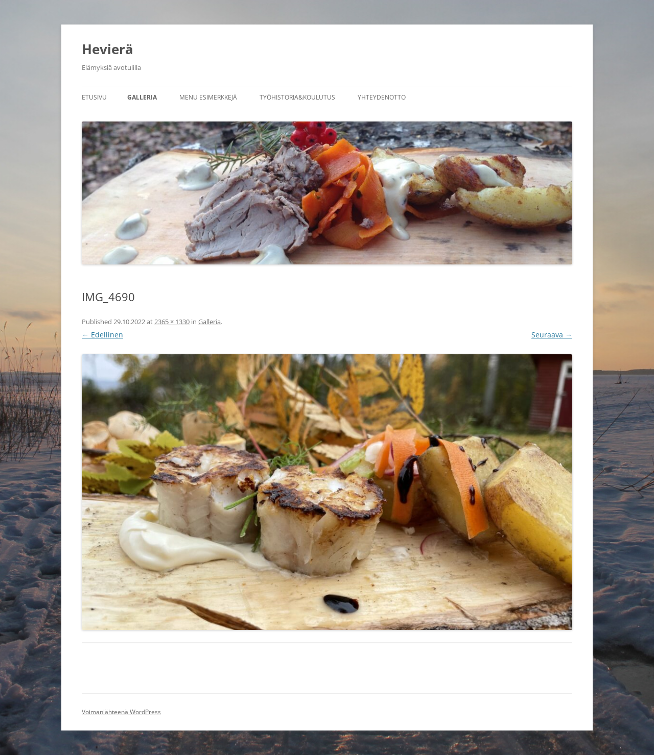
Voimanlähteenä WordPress (121, 712)
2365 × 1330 (172, 321)
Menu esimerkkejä (208, 97)
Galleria (142, 97)
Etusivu (94, 97)
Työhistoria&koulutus (297, 97)
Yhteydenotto (382, 97)
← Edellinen (102, 334)
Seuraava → (551, 334)
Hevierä (107, 49)
